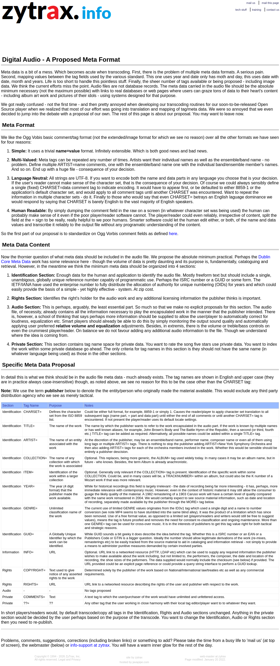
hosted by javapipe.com (134, 662)
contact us (272, 9)
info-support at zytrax (89, 645)
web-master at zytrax (213, 656)
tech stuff (241, 9)
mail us (251, 2)
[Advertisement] (96, 38)
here (173, 233)
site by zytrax (134, 657)
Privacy (76, 659)
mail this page (270, 2)
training (256, 9)
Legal (61, 659)
